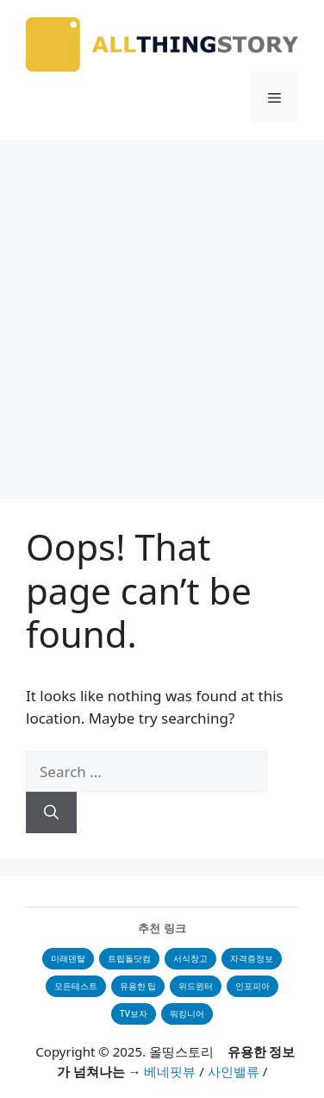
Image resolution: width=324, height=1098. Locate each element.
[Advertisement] (162, 311)
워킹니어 (187, 1013)
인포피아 (252, 986)
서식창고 (190, 958)
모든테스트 (75, 986)
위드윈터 (195, 986)
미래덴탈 (68, 958)
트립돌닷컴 (129, 958)
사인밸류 (233, 1071)
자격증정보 (251, 958)
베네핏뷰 (170, 1071)
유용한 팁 (138, 986)
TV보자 (133, 1013)
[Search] (51, 812)
